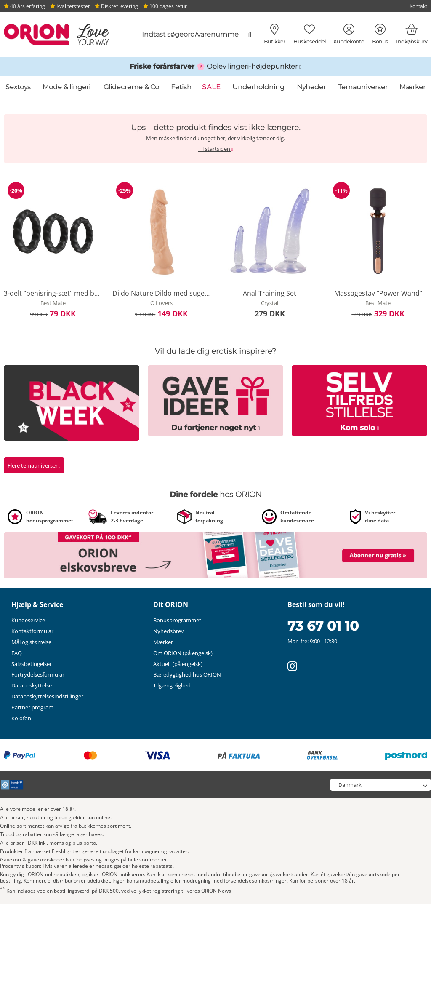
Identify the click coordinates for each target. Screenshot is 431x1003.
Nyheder (311, 87)
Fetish (181, 87)
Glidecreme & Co (131, 87)
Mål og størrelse (31, 642)
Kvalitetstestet (70, 6)
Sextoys (18, 87)
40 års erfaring (24, 6)
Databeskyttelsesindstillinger (47, 696)
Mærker (412, 87)
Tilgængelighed (172, 685)
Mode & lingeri (66, 87)
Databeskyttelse (31, 685)
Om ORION (183, 653)
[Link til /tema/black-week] (71, 402)
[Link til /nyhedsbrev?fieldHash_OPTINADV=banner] (215, 555)
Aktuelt (177, 664)
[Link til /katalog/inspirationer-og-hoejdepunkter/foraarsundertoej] (215, 66)
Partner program (32, 707)
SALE (211, 87)
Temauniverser (363, 87)
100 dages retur (165, 6)
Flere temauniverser (34, 465)
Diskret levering (116, 6)
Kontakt (418, 6)
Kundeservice (28, 620)
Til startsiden (215, 148)
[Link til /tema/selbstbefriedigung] (359, 400)
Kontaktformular (32, 631)
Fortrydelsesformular (37, 674)
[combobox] (194, 35)
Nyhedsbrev (168, 631)
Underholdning (258, 87)
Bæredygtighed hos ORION (187, 674)
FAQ (16, 653)
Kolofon (21, 718)
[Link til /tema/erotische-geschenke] (215, 400)
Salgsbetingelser (31, 664)
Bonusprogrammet (177, 620)
